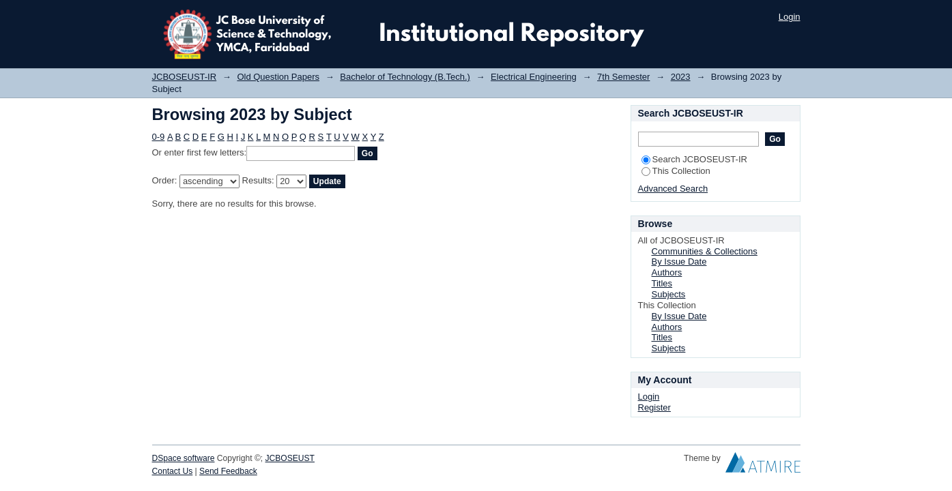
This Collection (675, 171)
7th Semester (623, 77)
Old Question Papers (278, 77)
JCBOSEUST (290, 458)
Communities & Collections (705, 251)
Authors (667, 272)
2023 (681, 77)
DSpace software (183, 458)
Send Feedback (228, 471)
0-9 (158, 137)
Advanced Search (673, 188)
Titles (662, 283)
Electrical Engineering (534, 77)
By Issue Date (679, 261)
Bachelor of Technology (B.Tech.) (405, 77)
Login (789, 17)
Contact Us (172, 471)
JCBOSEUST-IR (184, 77)
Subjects (669, 294)
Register (654, 407)
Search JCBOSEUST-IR (694, 159)
